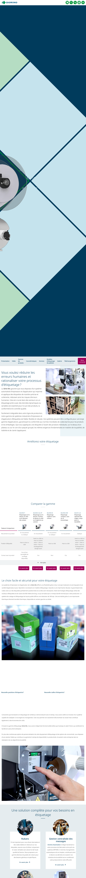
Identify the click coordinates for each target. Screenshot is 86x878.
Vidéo (14, 361)
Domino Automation (54, 845)
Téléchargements (69, 361)
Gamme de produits (21, 361)
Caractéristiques (31, 361)
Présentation (5, 361)
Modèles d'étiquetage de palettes (51, 361)
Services (41, 361)
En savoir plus (23, 568)
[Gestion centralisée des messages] (60, 839)
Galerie (59, 361)
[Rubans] (25, 838)
